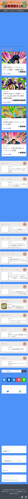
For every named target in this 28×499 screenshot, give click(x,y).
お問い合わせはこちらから (10, 480)
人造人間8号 (22, 71)
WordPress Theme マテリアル (17, 489)
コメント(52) (6, 102)
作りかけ (5, 470)
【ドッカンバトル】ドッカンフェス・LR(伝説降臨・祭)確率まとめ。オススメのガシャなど (17, 245)
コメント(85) (6, 73)
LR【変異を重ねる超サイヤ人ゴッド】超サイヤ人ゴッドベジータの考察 (17, 261)
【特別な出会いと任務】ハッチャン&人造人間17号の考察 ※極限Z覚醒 (13, 96)
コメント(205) (7, 128)
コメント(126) (7, 154)
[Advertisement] (14, 29)
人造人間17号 (16, 100)
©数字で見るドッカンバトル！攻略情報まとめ (13, 491)
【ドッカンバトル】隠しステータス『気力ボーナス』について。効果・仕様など (17, 170)
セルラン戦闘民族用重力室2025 (16, 349)
